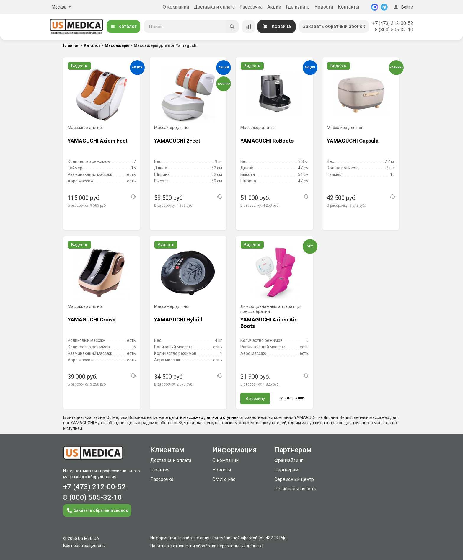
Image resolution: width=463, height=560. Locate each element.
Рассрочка (251, 7)
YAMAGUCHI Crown (91, 319)
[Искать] (232, 26)
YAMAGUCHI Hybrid (178, 319)
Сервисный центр (294, 479)
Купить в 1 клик (291, 398)
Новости (323, 7)
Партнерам (286, 470)
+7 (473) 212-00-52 (392, 23)
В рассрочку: (87, 205)
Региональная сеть (295, 489)
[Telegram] (384, 7)
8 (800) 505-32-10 (394, 29)
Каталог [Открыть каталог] (123, 26)
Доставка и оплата (214, 7)
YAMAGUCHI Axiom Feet (98, 141)
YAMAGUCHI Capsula (353, 141)
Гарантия (159, 470)
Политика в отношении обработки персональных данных (205, 545)
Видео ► (80, 65)
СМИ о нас (223, 479)
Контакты (348, 7)
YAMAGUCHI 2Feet (177, 141)
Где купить (298, 7)
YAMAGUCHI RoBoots (267, 141)
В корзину (255, 398)
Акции (274, 7)
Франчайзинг (288, 460)
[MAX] (374, 7)
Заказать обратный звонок (334, 26)
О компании (176, 7)
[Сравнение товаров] (248, 26)
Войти (402, 7)
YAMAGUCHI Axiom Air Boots (268, 322)
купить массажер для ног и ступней (204, 417)
